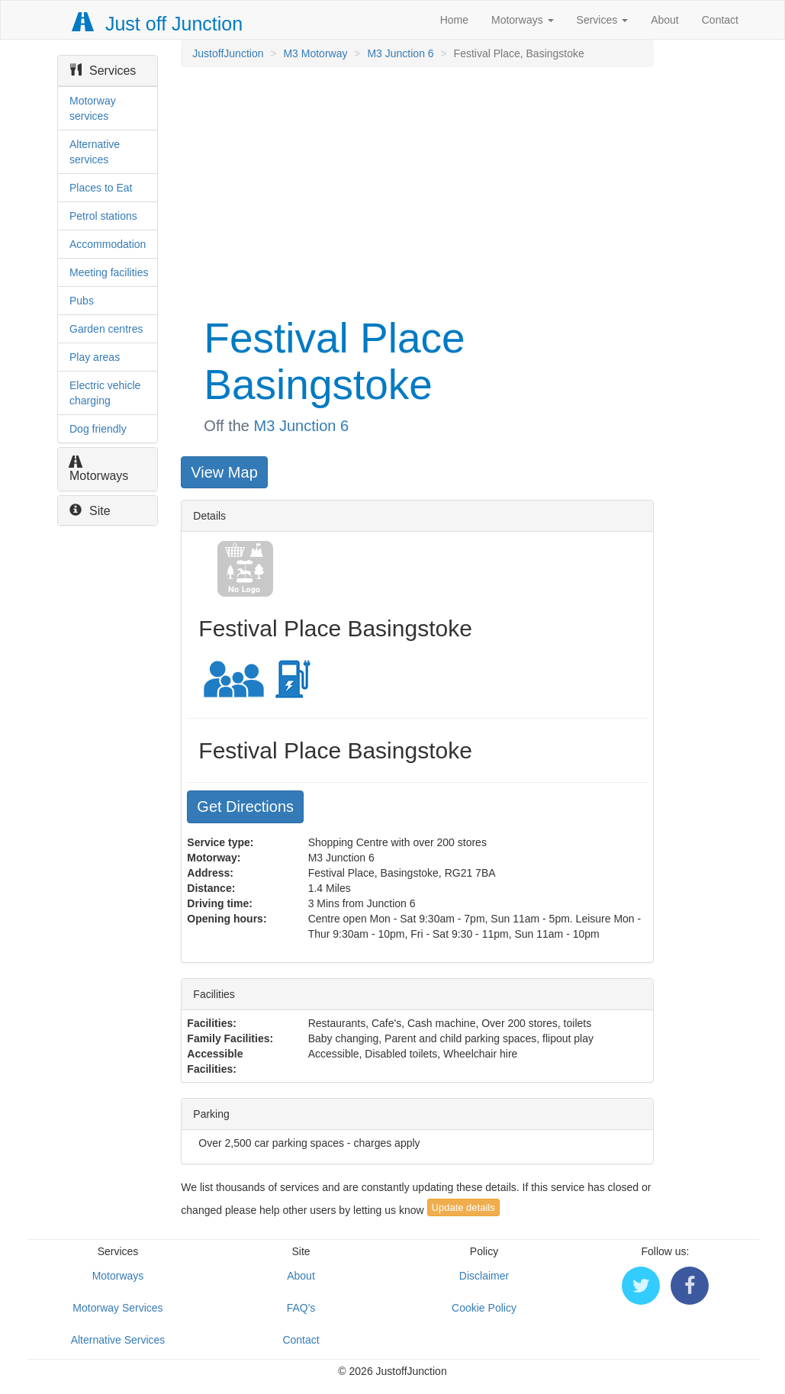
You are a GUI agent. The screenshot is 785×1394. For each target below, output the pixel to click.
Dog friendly (98, 429)
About (665, 20)
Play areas (94, 357)
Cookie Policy (484, 1308)
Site (90, 510)
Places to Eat (101, 188)
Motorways (522, 20)
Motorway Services (117, 1308)
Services (603, 20)
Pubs (81, 301)
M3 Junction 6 (400, 53)
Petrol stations (103, 216)
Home (454, 20)
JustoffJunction (227, 53)
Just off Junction (158, 23)
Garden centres (106, 329)
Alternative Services (118, 1340)
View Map (224, 472)
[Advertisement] (416, 189)
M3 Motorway (315, 53)
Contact (720, 20)
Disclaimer (484, 1276)
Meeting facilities (109, 272)
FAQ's (301, 1308)
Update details (463, 1207)
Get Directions (245, 806)
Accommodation (107, 244)
